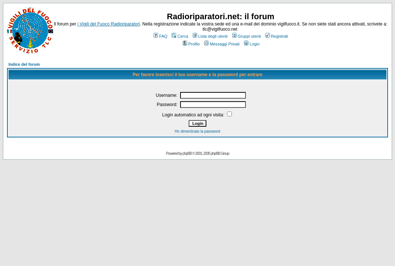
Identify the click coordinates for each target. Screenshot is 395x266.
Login (252, 44)
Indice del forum (24, 64)
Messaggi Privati (222, 44)
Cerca (180, 36)
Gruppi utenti (246, 36)
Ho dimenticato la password (197, 131)
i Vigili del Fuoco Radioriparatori (109, 24)
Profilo (191, 44)
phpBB (187, 153)
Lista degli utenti (210, 36)
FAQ (160, 36)
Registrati (276, 36)
